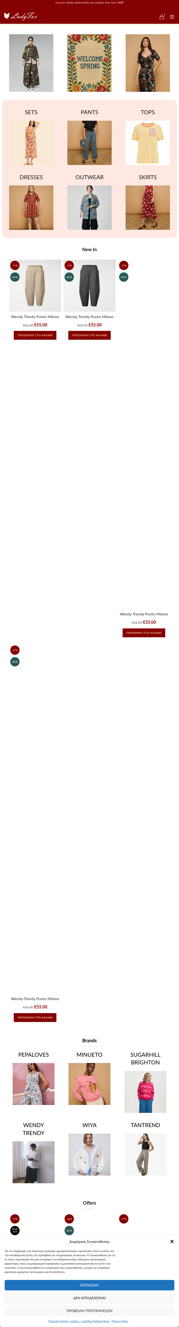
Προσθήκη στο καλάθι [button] (34, 335)
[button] (172, 1241)
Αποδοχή (89, 1285)
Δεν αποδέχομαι (89, 1298)
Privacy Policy (120, 1321)
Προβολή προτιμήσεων (89, 1311)
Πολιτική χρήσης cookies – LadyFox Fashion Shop (78, 1321)
